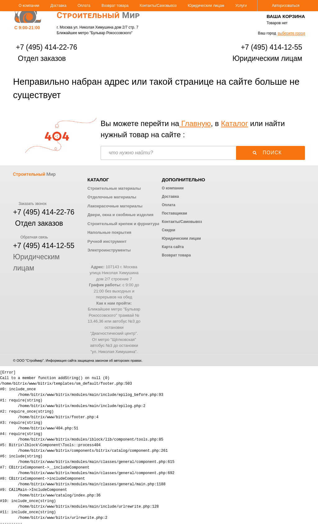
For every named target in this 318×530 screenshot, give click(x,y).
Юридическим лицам (206, 5)
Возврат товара (115, 5)
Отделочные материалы (111, 197)
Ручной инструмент (106, 241)
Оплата (84, 5)
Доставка (58, 5)
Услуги (241, 5)
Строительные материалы (114, 188)
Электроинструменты (108, 250)
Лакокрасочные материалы (114, 206)
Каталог (234, 123)
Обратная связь (30, 237)
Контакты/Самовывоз (158, 5)
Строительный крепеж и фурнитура (123, 223)
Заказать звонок (30, 204)
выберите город (291, 33)
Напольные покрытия (109, 232)
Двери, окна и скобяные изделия (120, 214)
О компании (29, 5)
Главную (195, 123)
